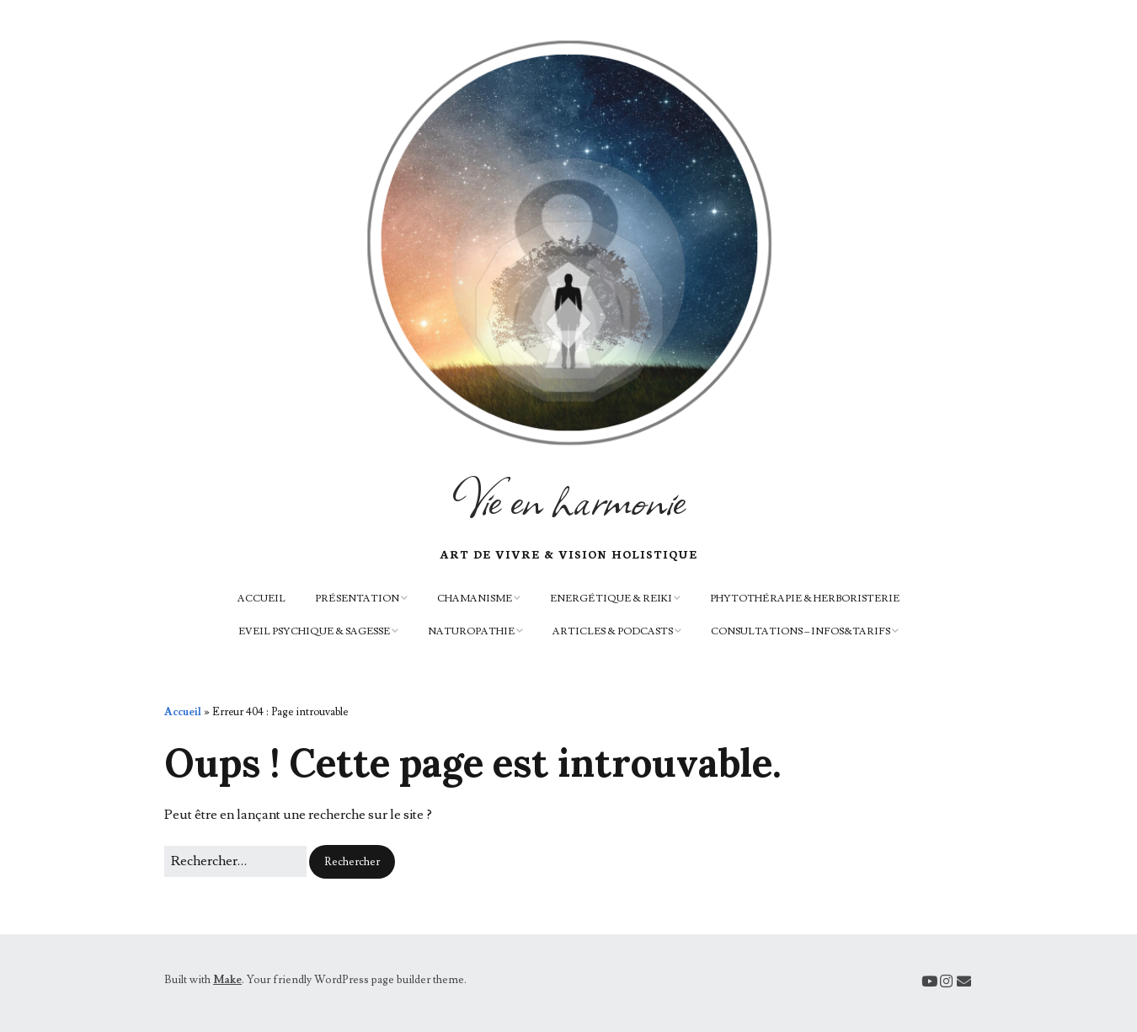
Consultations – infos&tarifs (800, 631)
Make (227, 980)
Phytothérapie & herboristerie (804, 598)
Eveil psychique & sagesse (314, 631)
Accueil (262, 598)
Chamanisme (474, 598)
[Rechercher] (235, 862)
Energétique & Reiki (611, 598)
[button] (352, 862)
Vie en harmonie (568, 499)
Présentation (357, 598)
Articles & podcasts (612, 631)
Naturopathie (471, 631)
